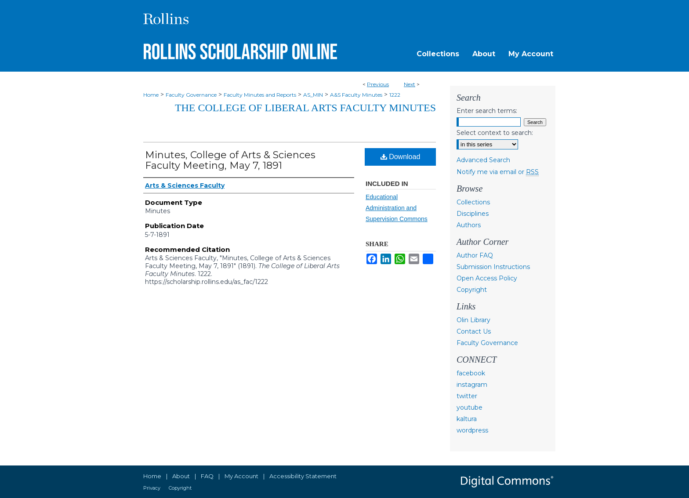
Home (151, 94)
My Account (241, 476)
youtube (469, 407)
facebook (471, 373)
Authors (469, 225)
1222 (394, 94)
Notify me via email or (498, 172)
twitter (467, 396)
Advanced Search (483, 160)
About (181, 476)
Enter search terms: (487, 111)
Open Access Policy (487, 278)
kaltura (467, 419)
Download (401, 156)
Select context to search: (495, 133)
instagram (472, 385)
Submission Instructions (493, 267)
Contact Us (474, 331)
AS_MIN (313, 94)
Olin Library (473, 320)
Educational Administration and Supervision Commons (397, 207)
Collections (473, 202)
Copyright (472, 290)
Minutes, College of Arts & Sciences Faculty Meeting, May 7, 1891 (230, 160)
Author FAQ (475, 255)
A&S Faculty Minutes (356, 94)
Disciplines (473, 214)
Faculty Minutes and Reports (260, 94)
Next (409, 84)
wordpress (472, 430)
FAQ (207, 476)
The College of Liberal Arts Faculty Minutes (305, 107)
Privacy (151, 488)
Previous (378, 84)
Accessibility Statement (303, 476)
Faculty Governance (191, 94)
